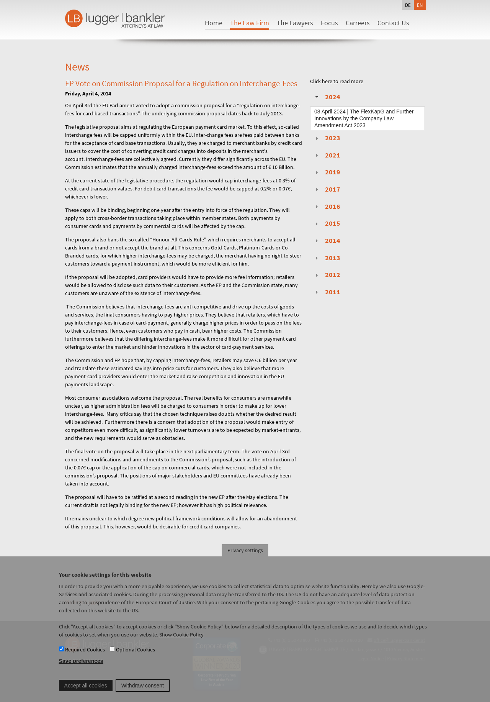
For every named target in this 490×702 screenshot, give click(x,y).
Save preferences (81, 669)
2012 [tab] (327, 275)
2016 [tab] (327, 206)
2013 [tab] (327, 258)
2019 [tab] (327, 172)
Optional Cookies (135, 656)
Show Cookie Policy (181, 641)
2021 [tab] (327, 155)
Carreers (358, 22)
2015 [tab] (327, 223)
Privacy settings (245, 557)
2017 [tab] (327, 189)
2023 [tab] (327, 138)
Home (213, 22)
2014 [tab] (327, 240)
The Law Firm (249, 22)
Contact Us (393, 22)
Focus (329, 22)
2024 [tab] (327, 97)
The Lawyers (295, 22)
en (420, 5)
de (408, 5)
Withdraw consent (142, 693)
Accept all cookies (85, 693)
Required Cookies (85, 656)
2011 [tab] (327, 292)
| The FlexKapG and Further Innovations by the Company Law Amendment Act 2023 (363, 118)
